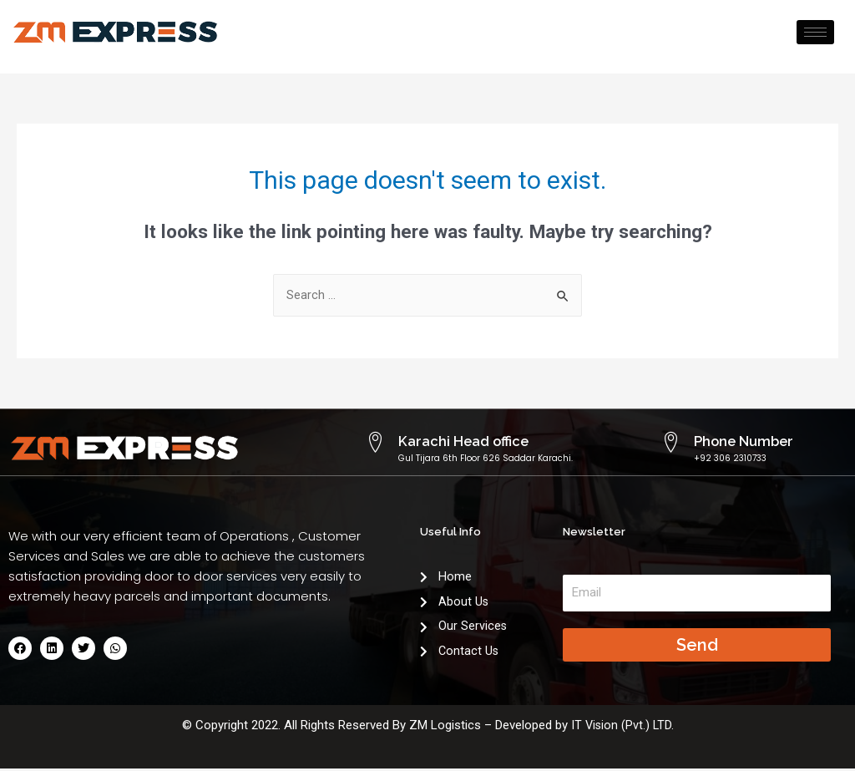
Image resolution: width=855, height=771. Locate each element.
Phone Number (733, 440)
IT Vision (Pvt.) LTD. (622, 727)
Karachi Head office (450, 440)
